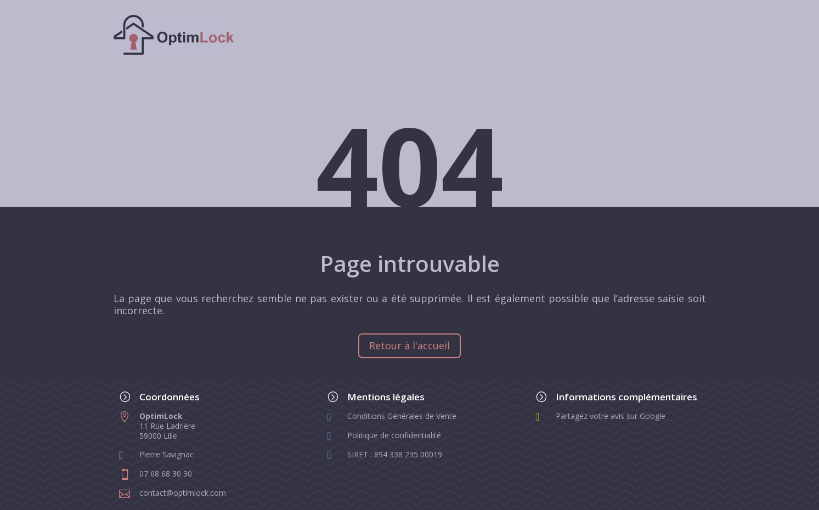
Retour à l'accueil (409, 345)
